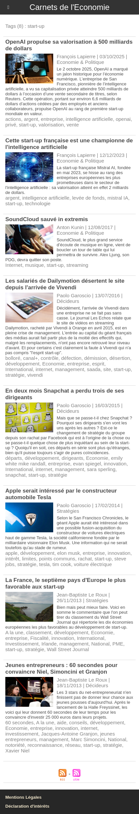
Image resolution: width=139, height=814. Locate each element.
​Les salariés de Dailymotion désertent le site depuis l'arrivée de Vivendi (64, 284)
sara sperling (101, 469)
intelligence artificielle (89, 119)
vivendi (35, 375)
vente (73, 124)
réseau (72, 745)
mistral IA (117, 198)
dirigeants (72, 458)
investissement (21, 734)
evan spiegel (87, 463)
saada (93, 369)
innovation (115, 463)
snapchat (15, 475)
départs (13, 458)
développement (22, 363)
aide (61, 722)
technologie (38, 203)
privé (10, 124)
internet (44, 369)
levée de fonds (88, 198)
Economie (53, 363)
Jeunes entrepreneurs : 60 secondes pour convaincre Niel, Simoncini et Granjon (61, 668)
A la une (14, 632)
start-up (27, 124)
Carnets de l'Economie (70, 7)
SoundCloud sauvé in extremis (46, 219)
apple (11, 553)
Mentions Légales (23, 797)
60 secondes (19, 722)
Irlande (49, 643)
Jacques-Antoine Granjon (69, 734)
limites (29, 558)
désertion (119, 358)
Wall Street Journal (68, 649)
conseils (78, 722)
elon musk (68, 553)
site (107, 369)
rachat (85, 558)
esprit (98, 363)
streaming (77, 265)
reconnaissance (45, 745)
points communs (57, 558)
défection (71, 358)
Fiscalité (39, 638)
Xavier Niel (17, 750)
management (69, 369)
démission (95, 358)
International (19, 369)
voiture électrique (93, 564)
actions (13, 119)
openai (123, 119)
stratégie (15, 375)
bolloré (12, 358)
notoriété (15, 745)
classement (39, 632)
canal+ (30, 358)
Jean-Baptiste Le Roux (82, 595)
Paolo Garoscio (74, 295)
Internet (13, 265)
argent (31, 119)
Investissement (22, 643)
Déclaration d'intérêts (27, 806)
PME (117, 643)
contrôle (49, 358)
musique (34, 265)
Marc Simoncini (88, 739)
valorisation (51, 124)
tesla (44, 564)
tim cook (62, 564)
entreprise (52, 119)
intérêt (12, 558)
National (100, 643)
